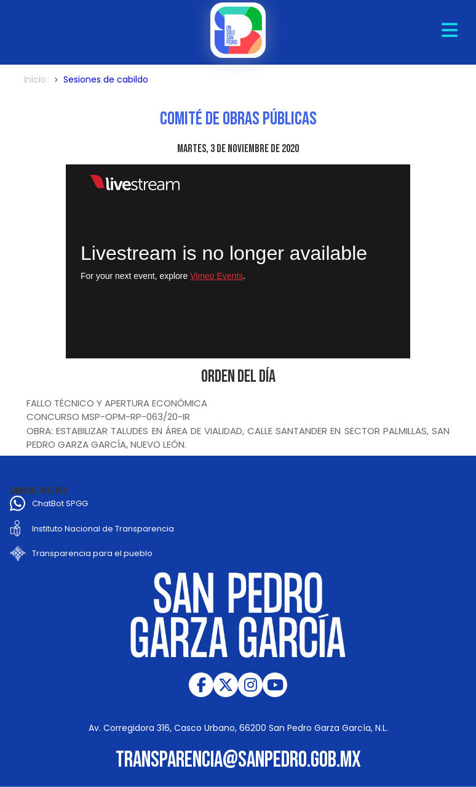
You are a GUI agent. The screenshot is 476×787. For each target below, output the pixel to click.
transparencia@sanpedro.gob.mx (238, 760)
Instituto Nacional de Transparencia (103, 529)
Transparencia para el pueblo (92, 553)
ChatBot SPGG (60, 503)
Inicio (35, 79)
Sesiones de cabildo (105, 79)
